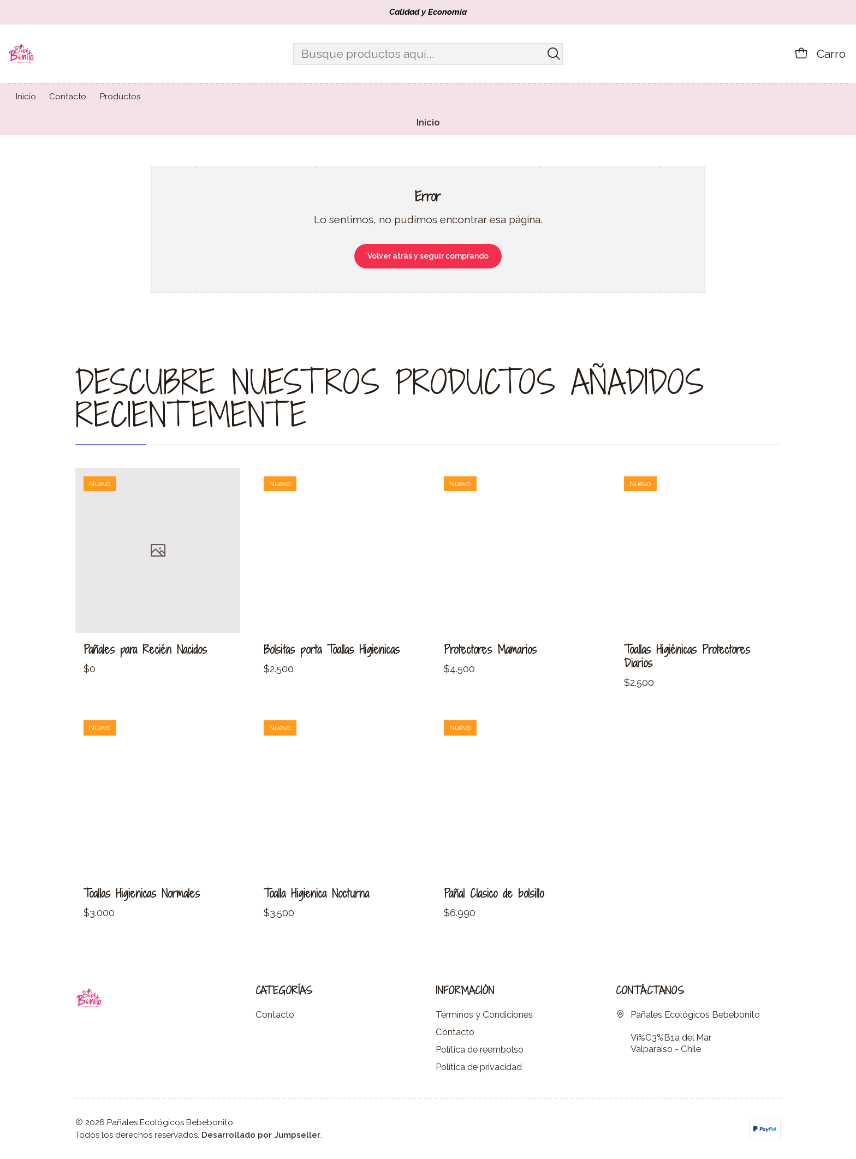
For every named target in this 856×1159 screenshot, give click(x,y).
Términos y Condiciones (484, 1014)
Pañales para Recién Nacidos (145, 697)
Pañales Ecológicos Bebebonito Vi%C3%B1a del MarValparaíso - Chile (688, 1031)
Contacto (274, 1014)
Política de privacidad (479, 1066)
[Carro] (820, 53)
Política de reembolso (480, 1049)
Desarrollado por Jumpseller (260, 1135)
